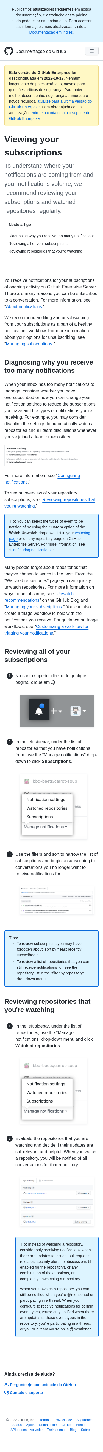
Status (17, 1425)
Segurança (84, 1420)
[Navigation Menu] (92, 51)
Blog (73, 1430)
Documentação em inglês (51, 32)
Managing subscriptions (29, 344)
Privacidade (63, 1420)
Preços (81, 1425)
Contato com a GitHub (55, 1425)
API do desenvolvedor (26, 1430)
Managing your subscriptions (34, 606)
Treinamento (56, 1430)
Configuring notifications (30, 550)
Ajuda (30, 1425)
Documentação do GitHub (40, 51)
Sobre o (87, 1430)
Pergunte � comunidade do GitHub (40, 1384)
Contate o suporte (23, 1392)
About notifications (24, 306)
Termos (45, 1420)
